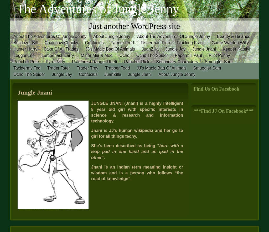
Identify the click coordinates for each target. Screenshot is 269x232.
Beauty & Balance (233, 36)
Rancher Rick (136, 62)
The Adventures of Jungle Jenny (98, 9)
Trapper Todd (117, 68)
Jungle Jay (175, 49)
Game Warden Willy (230, 43)
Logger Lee (24, 55)
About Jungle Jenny (111, 36)
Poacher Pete (26, 62)
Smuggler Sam (219, 62)
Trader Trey (87, 68)
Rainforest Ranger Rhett (94, 62)
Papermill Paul (188, 55)
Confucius (94, 43)
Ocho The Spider (152, 55)
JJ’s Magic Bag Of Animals (110, 49)
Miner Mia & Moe (97, 55)
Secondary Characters (177, 62)
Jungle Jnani (204, 49)
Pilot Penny (219, 55)
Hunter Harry (25, 49)
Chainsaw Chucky (61, 43)
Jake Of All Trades (61, 49)
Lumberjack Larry (58, 55)
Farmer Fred (122, 43)
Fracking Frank (191, 43)
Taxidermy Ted (26, 68)
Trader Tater (58, 68)
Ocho (125, 55)
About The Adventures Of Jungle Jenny (49, 36)
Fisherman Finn (155, 43)
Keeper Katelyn (237, 49)
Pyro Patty (55, 62)
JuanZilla (150, 49)
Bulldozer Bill (25, 43)
